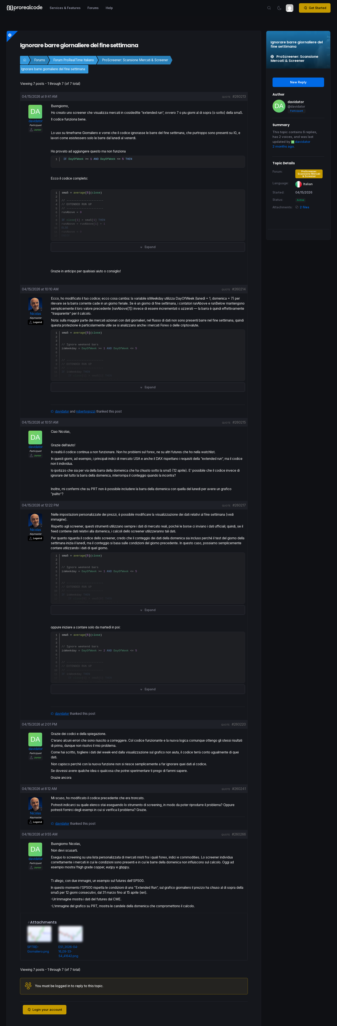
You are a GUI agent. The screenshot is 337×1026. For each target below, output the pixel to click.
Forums (39, 60)
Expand (148, 247)
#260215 (239, 423)
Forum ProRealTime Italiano (73, 60)
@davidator (296, 106)
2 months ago (283, 146)
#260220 (239, 725)
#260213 (239, 97)
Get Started (314, 8)
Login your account (44, 1010)
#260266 (239, 834)
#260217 (239, 505)
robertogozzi (85, 412)
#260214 (239, 289)
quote (226, 97)
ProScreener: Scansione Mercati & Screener (135, 60)
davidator (62, 412)
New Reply (298, 82)
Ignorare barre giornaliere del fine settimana (53, 69)
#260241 (239, 789)
